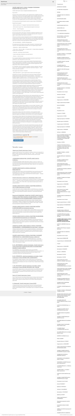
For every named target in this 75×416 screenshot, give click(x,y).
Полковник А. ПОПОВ (60, 142)
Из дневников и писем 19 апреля (62, 199)
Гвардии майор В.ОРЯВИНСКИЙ (62, 238)
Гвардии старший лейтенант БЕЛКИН (63, 102)
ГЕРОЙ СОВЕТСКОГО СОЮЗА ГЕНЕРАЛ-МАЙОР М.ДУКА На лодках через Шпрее (63, 274)
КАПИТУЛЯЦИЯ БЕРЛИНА (61, 30)
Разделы (29, 292)
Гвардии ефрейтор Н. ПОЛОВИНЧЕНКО (63, 204)
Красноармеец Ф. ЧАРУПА (61, 254)
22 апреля (58, 243)
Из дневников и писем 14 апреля (62, 91)
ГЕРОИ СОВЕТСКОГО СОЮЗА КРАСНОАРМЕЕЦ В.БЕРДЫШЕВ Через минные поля (63, 164)
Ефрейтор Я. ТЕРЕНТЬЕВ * (61, 386)
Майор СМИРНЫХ (60, 207)
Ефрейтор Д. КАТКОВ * (61, 394)
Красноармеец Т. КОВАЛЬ (61, 186)
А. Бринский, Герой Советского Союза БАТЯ (24, 283)
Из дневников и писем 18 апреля (62, 181)
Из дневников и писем (60, 110)
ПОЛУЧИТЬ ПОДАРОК (18, 140)
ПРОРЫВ (58, 12)
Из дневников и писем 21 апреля (62, 235)
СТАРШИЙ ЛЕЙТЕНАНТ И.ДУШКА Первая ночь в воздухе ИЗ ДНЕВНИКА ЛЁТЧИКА (63, 215)
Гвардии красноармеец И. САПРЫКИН (63, 126)
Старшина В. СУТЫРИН (61, 113)
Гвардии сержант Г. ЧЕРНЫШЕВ (62, 129)
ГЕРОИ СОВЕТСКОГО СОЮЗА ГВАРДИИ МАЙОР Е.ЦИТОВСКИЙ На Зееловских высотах (64, 173)
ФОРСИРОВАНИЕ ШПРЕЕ (61, 18)
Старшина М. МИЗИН (60, 97)
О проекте (25, 292)
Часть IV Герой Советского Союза (22, 275)
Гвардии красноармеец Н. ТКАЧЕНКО (63, 118)
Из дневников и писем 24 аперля (62, 381)
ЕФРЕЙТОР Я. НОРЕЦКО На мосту (63, 335)
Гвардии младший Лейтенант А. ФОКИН (63, 202)
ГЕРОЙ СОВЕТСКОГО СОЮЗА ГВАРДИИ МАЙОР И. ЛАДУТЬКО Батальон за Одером (64, 44)
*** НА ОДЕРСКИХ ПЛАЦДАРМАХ (63, 33)
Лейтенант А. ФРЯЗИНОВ (61, 132)
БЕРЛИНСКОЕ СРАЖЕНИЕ (61, 6)
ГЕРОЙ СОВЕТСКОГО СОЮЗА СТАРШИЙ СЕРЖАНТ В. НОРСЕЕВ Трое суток (64, 49)
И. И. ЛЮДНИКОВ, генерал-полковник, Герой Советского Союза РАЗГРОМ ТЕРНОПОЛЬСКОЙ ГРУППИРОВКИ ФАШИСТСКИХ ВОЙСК (28, 246)
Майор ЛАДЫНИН (60, 338)
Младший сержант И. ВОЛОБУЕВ (62, 121)
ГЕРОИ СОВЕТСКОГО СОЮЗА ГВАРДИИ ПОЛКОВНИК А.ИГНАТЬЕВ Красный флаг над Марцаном (64, 269)
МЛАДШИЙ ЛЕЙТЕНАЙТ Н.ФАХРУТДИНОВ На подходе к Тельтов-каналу (64, 301)
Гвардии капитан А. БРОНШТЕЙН (62, 99)
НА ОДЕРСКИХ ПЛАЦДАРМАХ (62, 9)
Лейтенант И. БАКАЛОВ (61, 94)
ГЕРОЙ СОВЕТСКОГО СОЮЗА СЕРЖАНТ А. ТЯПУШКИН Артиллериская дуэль (64, 79)
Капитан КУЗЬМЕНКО (61, 105)
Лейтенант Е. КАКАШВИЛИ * (62, 389)
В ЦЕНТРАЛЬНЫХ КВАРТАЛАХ (62, 25)
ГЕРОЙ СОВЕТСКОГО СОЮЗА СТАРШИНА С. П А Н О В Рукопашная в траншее (64, 84)
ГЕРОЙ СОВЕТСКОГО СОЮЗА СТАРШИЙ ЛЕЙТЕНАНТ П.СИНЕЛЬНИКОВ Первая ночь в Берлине (64, 264)
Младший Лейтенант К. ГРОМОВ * (63, 341)
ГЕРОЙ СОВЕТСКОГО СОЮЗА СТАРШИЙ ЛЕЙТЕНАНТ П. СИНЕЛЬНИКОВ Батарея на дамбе (63, 74)
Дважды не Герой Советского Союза (22, 150)
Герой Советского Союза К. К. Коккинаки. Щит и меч (27, 177)
